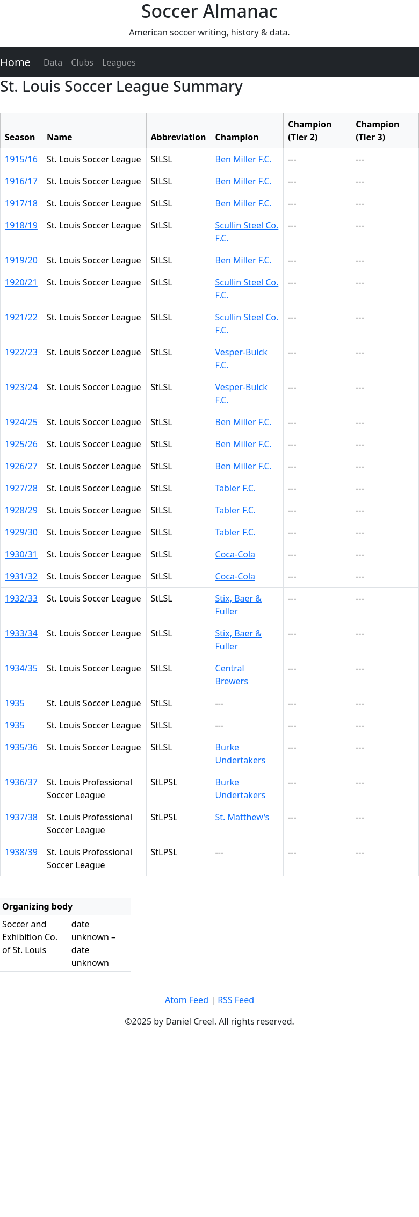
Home (15, 62)
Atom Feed (186, 1000)
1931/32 (21, 576)
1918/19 (21, 225)
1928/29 (21, 510)
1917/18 (21, 203)
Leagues (119, 62)
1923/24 (21, 387)
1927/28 (21, 488)
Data (53, 62)
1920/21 (21, 282)
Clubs (82, 62)
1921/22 (21, 317)
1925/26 (21, 444)
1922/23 (21, 352)
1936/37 (21, 782)
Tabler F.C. (235, 488)
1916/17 (21, 181)
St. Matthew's (242, 817)
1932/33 (21, 598)
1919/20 (21, 260)
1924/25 (21, 422)
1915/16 (21, 159)
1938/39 (21, 852)
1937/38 (21, 817)
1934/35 (21, 668)
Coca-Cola (235, 554)
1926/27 (21, 466)
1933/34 (21, 633)
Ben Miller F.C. (243, 159)
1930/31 (21, 554)
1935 (15, 703)
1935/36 (21, 747)
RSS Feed (236, 1000)
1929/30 (21, 532)
